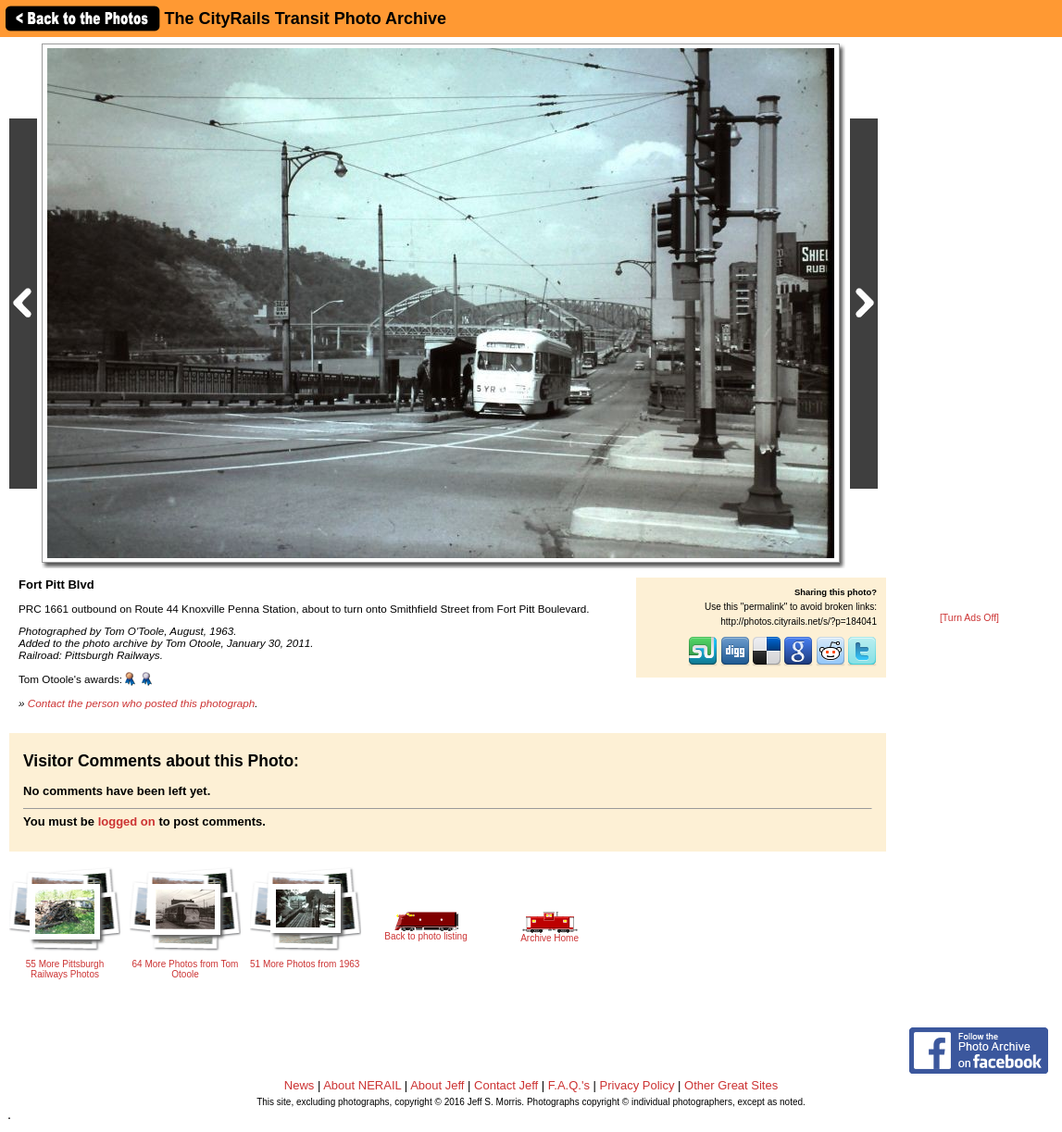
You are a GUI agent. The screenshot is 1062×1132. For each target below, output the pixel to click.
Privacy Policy (637, 1085)
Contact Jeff (506, 1085)
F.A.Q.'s (569, 1085)
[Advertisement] (969, 325)
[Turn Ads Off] (969, 618)
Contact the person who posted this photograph (142, 703)
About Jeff (437, 1085)
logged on (127, 821)
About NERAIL (362, 1085)
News (299, 1085)
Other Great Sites (731, 1085)
